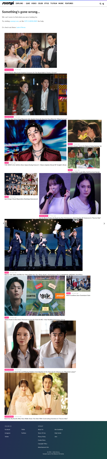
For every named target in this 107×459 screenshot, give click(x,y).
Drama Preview (9, 70)
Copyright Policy (42, 443)
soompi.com (14, 21)
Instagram (7, 433)
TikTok (23, 429)
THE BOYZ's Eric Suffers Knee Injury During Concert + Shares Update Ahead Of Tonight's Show (35, 165)
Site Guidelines (59, 429)
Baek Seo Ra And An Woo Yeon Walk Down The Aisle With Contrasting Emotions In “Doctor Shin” (36, 418)
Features (69, 3)
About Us (40, 429)
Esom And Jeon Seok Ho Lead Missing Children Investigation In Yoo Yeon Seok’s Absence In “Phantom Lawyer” (40, 372)
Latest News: (21, 27)
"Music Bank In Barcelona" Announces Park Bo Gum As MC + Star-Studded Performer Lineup (35, 319)
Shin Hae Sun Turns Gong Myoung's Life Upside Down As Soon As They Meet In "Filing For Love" (36, 119)
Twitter (7, 436)
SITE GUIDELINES (30, 21)
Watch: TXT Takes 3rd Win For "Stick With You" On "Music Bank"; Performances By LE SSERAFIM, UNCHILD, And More (44, 274)
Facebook (7, 429)
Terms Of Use (42, 433)
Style (46, 3)
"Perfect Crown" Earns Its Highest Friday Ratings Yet (85, 146)
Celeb (40, 3)
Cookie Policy (42, 440)
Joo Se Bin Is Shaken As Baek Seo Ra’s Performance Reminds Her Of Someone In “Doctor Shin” (70, 218)
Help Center (58, 433)
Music (61, 3)
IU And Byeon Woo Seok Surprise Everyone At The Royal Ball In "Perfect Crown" (31, 72)
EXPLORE (19, 3)
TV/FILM (53, 3)
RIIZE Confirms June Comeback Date (78, 295)
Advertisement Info (43, 447)
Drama (70, 143)
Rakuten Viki (57, 454)
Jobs (56, 436)
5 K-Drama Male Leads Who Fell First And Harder (84, 172)
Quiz (28, 3)
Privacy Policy (42, 436)
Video (33, 3)
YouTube (23, 433)
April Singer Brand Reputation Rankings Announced (21, 199)
